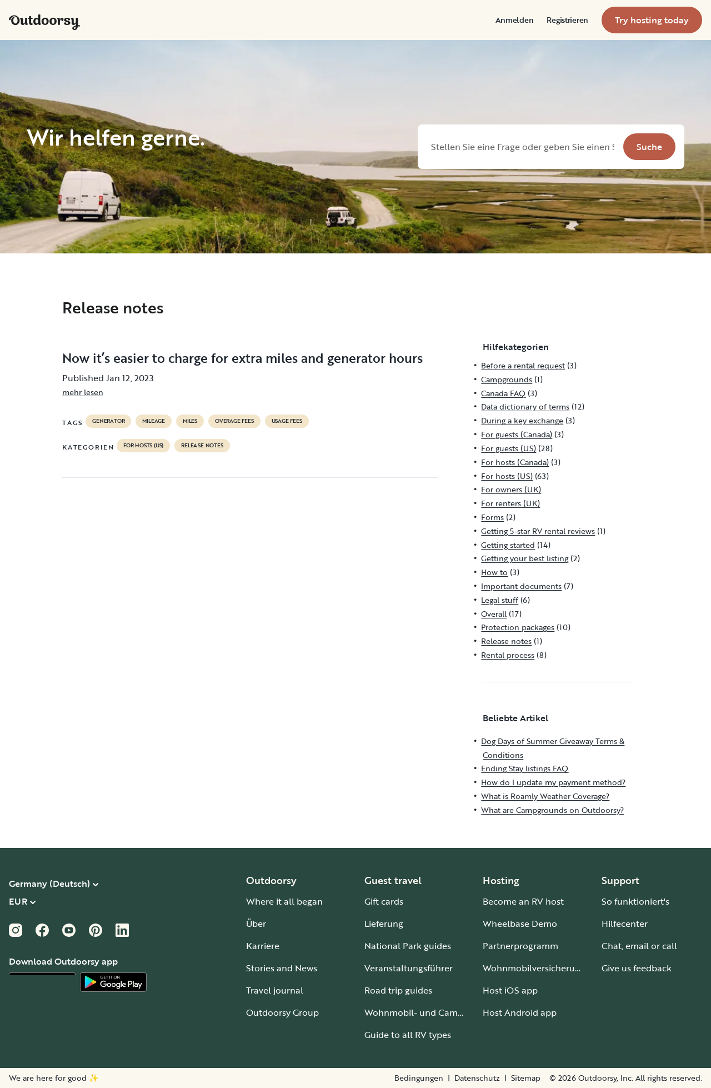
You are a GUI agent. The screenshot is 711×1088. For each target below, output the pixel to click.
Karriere (262, 945)
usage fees (287, 421)
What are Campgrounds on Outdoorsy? (552, 810)
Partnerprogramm (520, 945)
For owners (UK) (511, 489)
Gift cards (383, 901)
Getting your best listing (524, 558)
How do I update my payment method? (553, 782)
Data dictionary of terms (525, 406)
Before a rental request (523, 365)
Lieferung (383, 923)
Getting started (508, 545)
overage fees (234, 421)
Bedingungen (418, 1078)
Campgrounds (506, 379)
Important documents (521, 586)
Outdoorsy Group (282, 1012)
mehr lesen (82, 392)
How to (494, 572)
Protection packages (517, 627)
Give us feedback (637, 968)
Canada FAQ (503, 393)
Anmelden (514, 20)
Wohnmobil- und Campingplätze (433, 1012)
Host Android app (520, 1012)
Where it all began (284, 901)
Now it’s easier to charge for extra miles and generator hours (242, 357)
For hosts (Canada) (515, 462)
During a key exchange (522, 420)
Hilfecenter (625, 923)
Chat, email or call (639, 945)
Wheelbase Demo (520, 923)
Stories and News (281, 968)
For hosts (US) (143, 445)
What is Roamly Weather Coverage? (545, 796)
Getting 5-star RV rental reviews (538, 531)
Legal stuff (499, 600)
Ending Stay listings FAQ (524, 768)
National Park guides (407, 945)
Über (256, 923)
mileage (153, 421)
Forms (492, 517)
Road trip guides (398, 990)
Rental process (507, 655)
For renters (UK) (510, 503)
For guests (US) (508, 448)
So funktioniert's (635, 901)
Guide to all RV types (407, 1034)
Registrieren (567, 20)
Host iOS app (510, 990)
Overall (494, 614)
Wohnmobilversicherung (534, 968)
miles (190, 421)
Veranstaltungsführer (408, 968)
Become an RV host (523, 901)
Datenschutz (477, 1078)
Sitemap (525, 1078)
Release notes (202, 445)
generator (108, 421)
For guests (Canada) (516, 434)
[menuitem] (514, 20)
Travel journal (274, 990)
